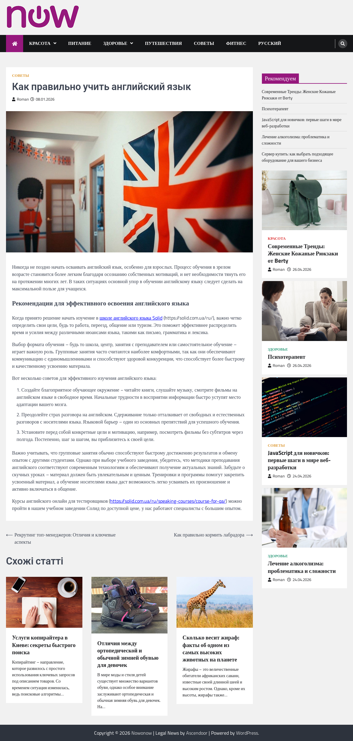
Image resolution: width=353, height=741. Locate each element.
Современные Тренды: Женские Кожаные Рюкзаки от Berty (303, 253)
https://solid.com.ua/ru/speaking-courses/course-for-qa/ (168, 501)
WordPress (247, 732)
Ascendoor (196, 732)
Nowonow (141, 732)
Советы (204, 43)
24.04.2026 (299, 476)
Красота (40, 43)
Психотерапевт (275, 108)
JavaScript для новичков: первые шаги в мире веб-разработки (299, 460)
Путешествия (163, 43)
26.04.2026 (299, 269)
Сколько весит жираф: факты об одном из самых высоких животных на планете (211, 648)
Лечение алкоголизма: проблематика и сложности (302, 567)
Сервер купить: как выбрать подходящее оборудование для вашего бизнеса (297, 157)
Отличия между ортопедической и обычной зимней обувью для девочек (128, 653)
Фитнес (236, 43)
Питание (79, 43)
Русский (269, 43)
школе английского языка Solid (131, 317)
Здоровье (115, 43)
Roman (20, 99)
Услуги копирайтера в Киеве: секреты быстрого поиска (43, 644)
